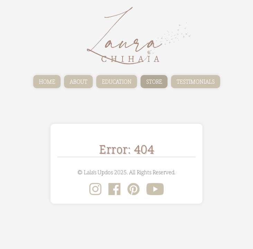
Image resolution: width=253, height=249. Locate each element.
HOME (47, 81)
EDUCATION (117, 81)
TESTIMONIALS (196, 81)
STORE (154, 81)
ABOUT (78, 81)
